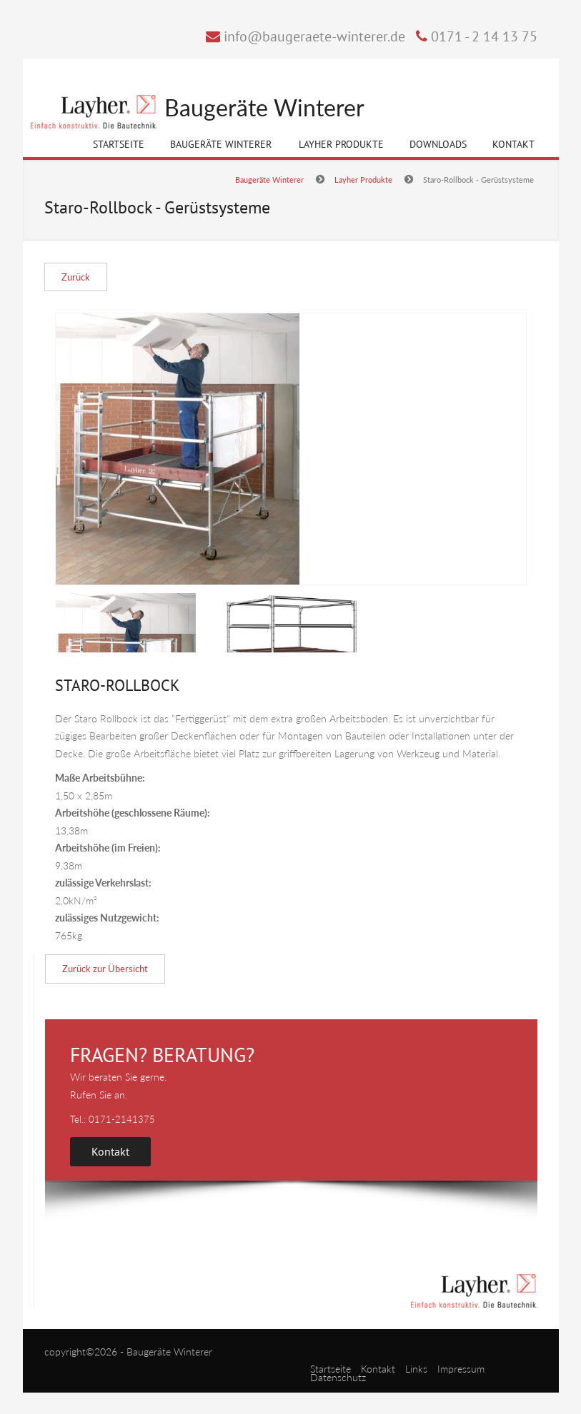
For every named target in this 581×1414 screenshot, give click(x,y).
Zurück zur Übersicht (105, 968)
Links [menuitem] (416, 1369)
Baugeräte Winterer (264, 108)
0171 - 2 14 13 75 (484, 36)
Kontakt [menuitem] (378, 1369)
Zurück (75, 277)
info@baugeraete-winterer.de (314, 36)
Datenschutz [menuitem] (338, 1377)
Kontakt (513, 144)
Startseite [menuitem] (330, 1369)
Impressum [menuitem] (461, 1369)
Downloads (438, 144)
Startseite (118, 144)
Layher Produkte (341, 147)
